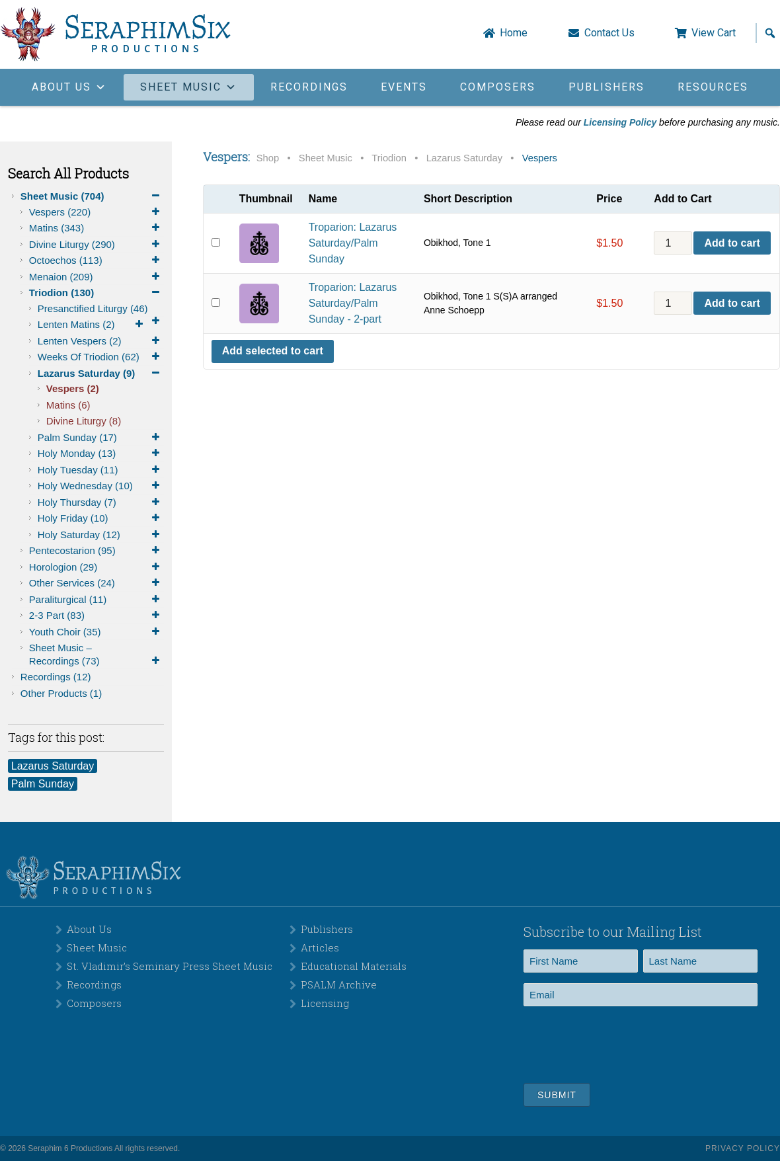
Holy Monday (101, 453)
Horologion (96, 567)
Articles (320, 947)
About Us (89, 929)
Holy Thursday (101, 502)
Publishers (606, 87)
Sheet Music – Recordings (96, 654)
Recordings (309, 87)
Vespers (96, 212)
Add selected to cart (272, 350)
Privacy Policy (742, 1148)
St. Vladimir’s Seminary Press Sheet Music (169, 966)
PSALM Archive (339, 984)
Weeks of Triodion (101, 357)
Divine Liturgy (96, 244)
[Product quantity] (673, 243)
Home (513, 33)
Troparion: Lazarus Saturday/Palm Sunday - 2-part (353, 303)
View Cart (713, 33)
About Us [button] (69, 87)
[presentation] (624, 1042)
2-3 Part (96, 615)
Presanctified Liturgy (101, 310)
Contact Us (609, 33)
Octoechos (96, 260)
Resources (713, 87)
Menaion (96, 277)
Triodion (96, 293)
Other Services (96, 583)
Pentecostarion (96, 550)
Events (404, 87)
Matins (96, 228)
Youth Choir (96, 632)
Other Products (61, 693)
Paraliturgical (96, 599)
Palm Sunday (101, 437)
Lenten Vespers (101, 341)
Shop (267, 158)
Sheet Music (92, 196)
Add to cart (732, 243)
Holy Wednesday (101, 486)
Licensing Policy (620, 122)
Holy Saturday (101, 534)
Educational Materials (354, 966)
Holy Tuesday (101, 470)
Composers (497, 87)
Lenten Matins (92, 324)
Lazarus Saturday (101, 373)
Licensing (325, 1003)
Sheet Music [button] (188, 87)
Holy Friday (101, 518)
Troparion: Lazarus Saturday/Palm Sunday (353, 242)
